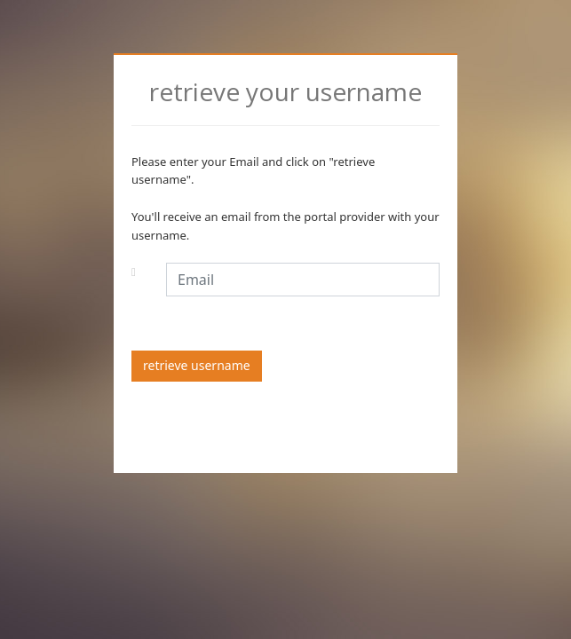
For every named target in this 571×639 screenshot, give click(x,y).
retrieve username (196, 365)
